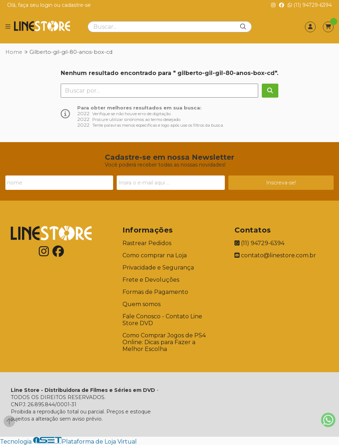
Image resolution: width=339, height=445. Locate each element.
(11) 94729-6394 (310, 5)
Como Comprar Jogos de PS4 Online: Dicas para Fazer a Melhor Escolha (164, 342)
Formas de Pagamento (155, 292)
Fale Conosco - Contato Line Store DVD (162, 320)
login (47, 5)
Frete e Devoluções (150, 279)
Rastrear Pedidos (146, 243)
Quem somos (141, 304)
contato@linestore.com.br (275, 255)
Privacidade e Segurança (158, 267)
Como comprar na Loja (154, 255)
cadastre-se (76, 5)
